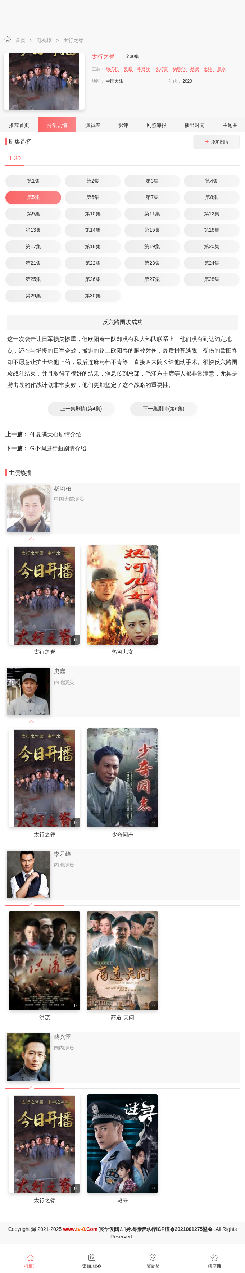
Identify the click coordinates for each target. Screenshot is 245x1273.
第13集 (33, 230)
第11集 (152, 214)
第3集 (152, 181)
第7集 (152, 197)
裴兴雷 (162, 68)
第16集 (212, 230)
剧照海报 (156, 125)
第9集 (33, 214)
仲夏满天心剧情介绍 (43, 434)
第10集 (93, 214)
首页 (21, 40)
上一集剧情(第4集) (81, 409)
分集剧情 (57, 125)
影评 (123, 125)
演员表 (92, 125)
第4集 (211, 181)
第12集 (212, 214)
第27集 (152, 279)
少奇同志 (122, 834)
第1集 (33, 181)
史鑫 (128, 68)
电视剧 (45, 40)
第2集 (92, 181)
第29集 (33, 296)
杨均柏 (113, 68)
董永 (221, 68)
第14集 (93, 230)
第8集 (211, 197)
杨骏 (195, 68)
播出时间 (195, 125)
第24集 (212, 263)
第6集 (92, 197)
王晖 (208, 68)
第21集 (33, 263)
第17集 (33, 246)
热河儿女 (122, 652)
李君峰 (144, 68)
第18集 (93, 246)
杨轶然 (180, 68)
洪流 (44, 1017)
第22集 (93, 263)
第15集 (152, 230)
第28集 (212, 279)
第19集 (152, 246)
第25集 (33, 279)
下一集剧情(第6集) (163, 409)
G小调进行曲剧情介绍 (45, 448)
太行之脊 (73, 40)
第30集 (93, 296)
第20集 (212, 246)
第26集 (93, 279)
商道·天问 (122, 1017)
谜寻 (122, 1200)
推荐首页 (19, 125)
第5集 (33, 197)
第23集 (152, 263)
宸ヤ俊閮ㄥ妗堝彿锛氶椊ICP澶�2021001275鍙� (156, 1229)
